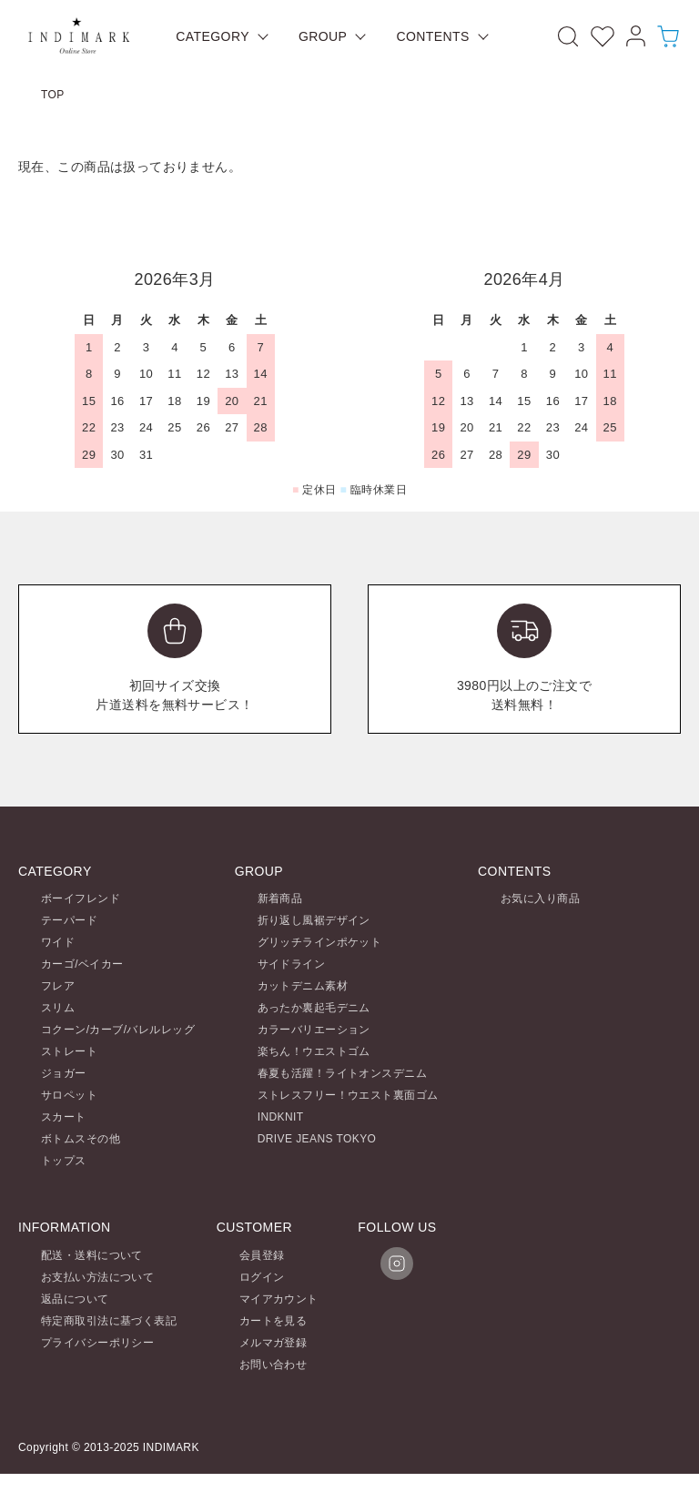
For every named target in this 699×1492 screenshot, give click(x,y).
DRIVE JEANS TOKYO (317, 1138)
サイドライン (292, 964)
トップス (63, 1160)
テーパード (69, 920)
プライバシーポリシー (97, 1342)
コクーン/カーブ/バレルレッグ (118, 1029)
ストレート (69, 1051)
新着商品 (280, 898)
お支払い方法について (97, 1277)
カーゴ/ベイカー (82, 964)
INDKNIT (281, 1117)
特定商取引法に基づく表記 (109, 1320)
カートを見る (273, 1320)
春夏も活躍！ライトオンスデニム (342, 1073)
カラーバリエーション (314, 1029)
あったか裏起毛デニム (314, 1007)
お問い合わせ (273, 1364)
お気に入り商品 (540, 898)
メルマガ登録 (273, 1342)
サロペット (69, 1095)
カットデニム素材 (303, 985)
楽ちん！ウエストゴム (314, 1051)
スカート (63, 1117)
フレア (58, 985)
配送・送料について (92, 1255)
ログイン (262, 1277)
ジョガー (63, 1073)
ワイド (58, 942)
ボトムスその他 (80, 1138)
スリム (58, 1007)
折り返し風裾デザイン (314, 920)
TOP (53, 94)
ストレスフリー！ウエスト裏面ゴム (348, 1095)
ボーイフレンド (80, 898)
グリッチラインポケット (320, 942)
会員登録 (262, 1255)
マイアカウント (279, 1299)
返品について (75, 1299)
